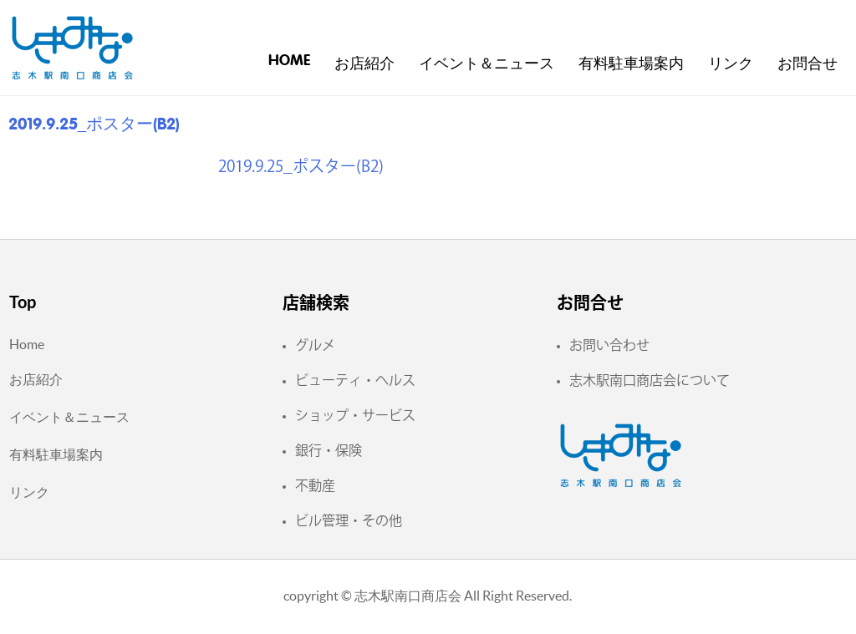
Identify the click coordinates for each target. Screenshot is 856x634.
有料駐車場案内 (631, 64)
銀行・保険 (328, 450)
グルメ (315, 345)
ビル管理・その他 (348, 520)
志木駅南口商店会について (649, 380)
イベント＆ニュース (486, 64)
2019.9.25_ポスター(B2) (301, 166)
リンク (730, 64)
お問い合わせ (609, 345)
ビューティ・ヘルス (355, 380)
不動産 (315, 485)
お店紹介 (364, 64)
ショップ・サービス (355, 415)
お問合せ (807, 64)
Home (289, 60)
